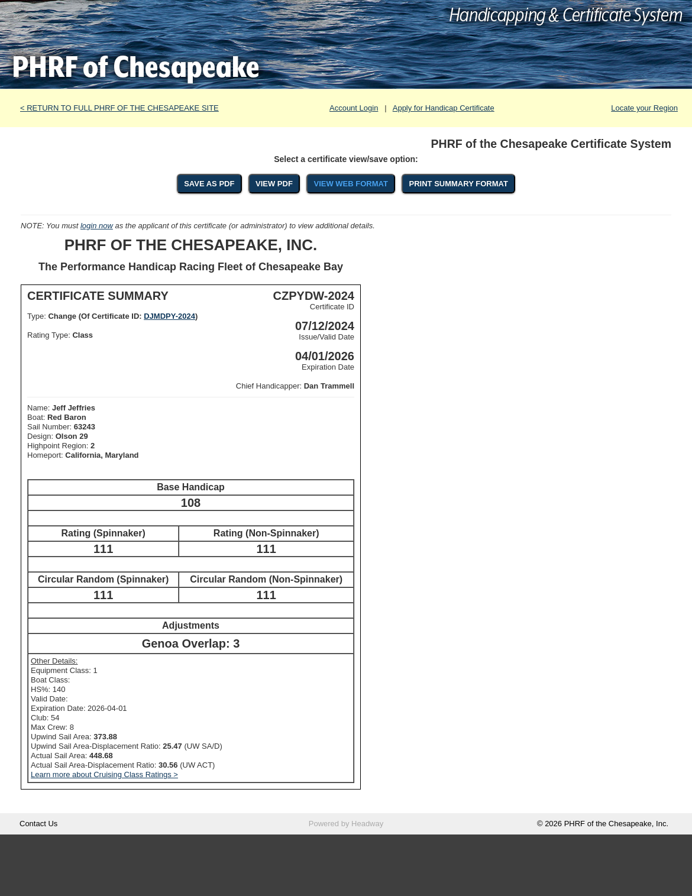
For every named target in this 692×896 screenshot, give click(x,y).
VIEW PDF (274, 183)
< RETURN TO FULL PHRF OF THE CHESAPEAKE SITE (119, 107)
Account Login (353, 107)
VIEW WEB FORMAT (350, 183)
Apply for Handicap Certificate (443, 107)
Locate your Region (644, 107)
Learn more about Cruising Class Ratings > (104, 774)
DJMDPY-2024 (169, 316)
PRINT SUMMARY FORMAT (458, 183)
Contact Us (38, 823)
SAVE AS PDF (209, 183)
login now (96, 225)
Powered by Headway (346, 823)
